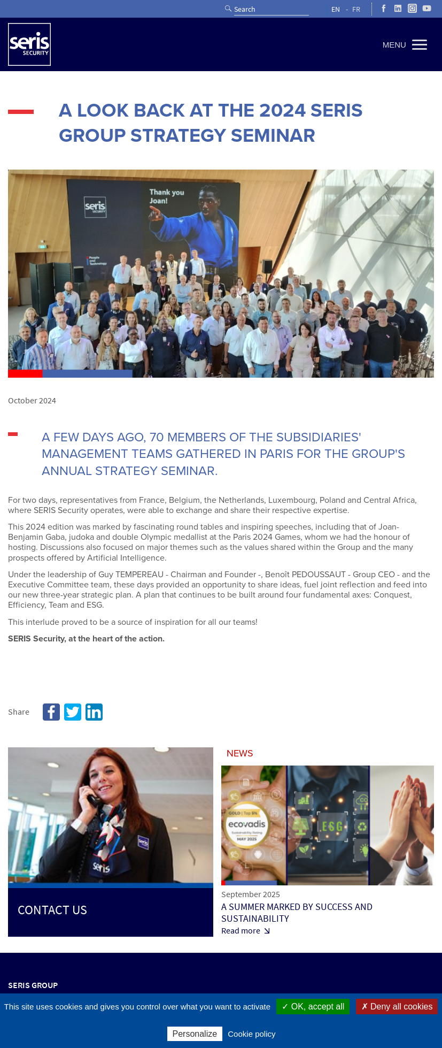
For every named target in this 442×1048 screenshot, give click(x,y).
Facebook (51, 712)
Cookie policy (251, 1033)
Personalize (195, 1033)
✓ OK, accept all (313, 1006)
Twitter (72, 712)
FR (356, 9)
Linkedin (94, 712)
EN (335, 9)
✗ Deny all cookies (397, 1006)
